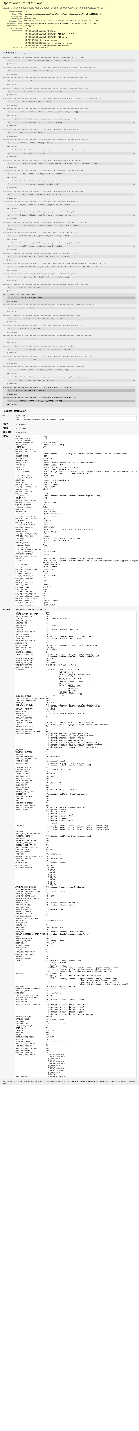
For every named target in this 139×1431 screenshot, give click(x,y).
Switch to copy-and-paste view (26, 56)
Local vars (12, 67)
